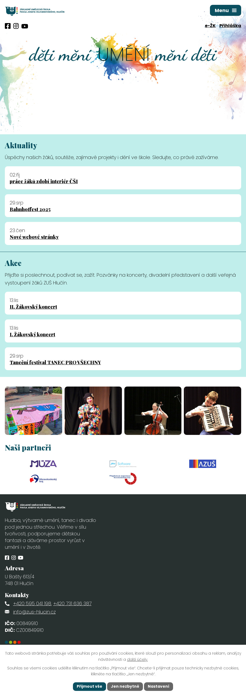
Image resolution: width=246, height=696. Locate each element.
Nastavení (158, 686)
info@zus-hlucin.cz (34, 611)
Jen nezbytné (125, 686)
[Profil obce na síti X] (24, 26)
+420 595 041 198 (32, 603)
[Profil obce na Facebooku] (8, 26)
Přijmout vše (89, 686)
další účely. (137, 659)
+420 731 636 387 (72, 603)
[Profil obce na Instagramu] (16, 26)
